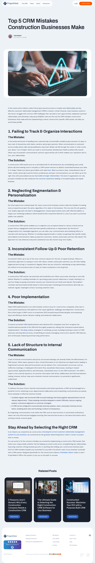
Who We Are (56, 535)
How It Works (56, 538)
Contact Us (73, 535)
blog (25, 330)
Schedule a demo (66, 452)
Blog (71, 542)
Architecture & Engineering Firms (34, 541)
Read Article (14, 516)
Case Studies (56, 542)
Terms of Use (82, 555)
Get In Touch (86, 3)
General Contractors (31, 535)
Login (76, 3)
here (49, 170)
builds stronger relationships (49, 176)
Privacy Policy (88, 555)
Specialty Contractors (31, 538)
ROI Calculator (73, 545)
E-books (55, 545)
